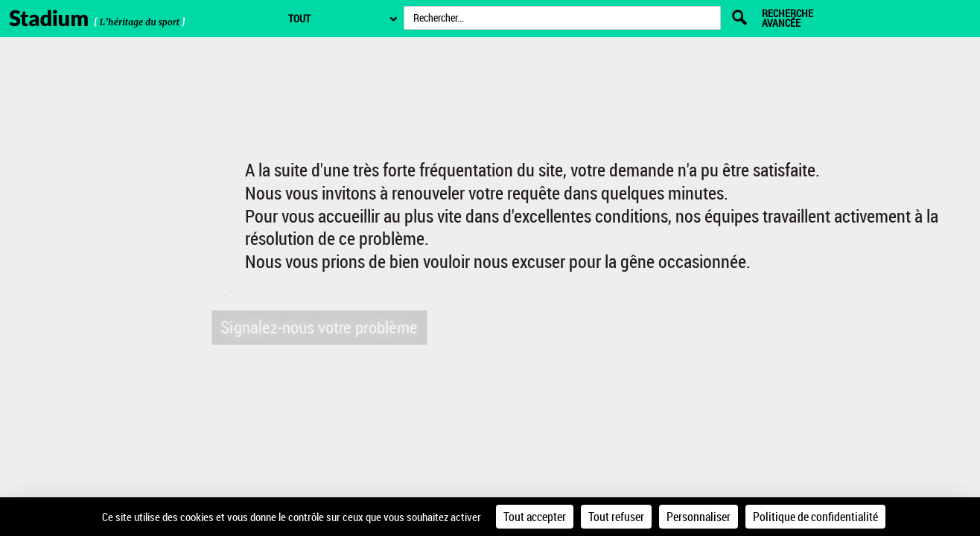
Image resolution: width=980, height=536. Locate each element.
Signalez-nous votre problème (316, 326)
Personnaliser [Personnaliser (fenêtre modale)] (698, 516)
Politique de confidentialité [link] (815, 516)
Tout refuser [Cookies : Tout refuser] (616, 516)
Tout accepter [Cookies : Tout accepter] (534, 516)
